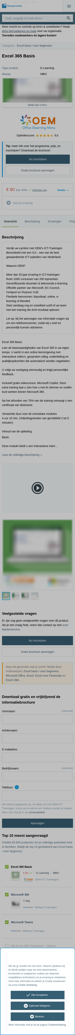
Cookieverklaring (57, 1024)
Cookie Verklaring (27, 985)
